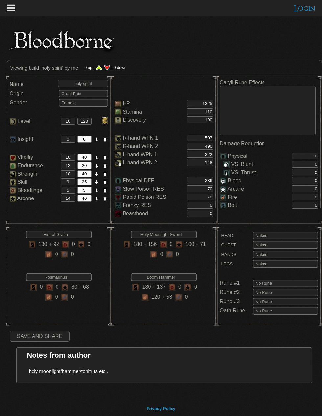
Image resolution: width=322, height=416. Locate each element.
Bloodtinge (26, 190)
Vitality (21, 157)
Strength (23, 174)
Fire (232, 197)
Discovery (134, 120)
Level (20, 121)
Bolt (232, 205)
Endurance (26, 165)
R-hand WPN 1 (140, 138)
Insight (21, 139)
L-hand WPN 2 (140, 162)
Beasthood (135, 213)
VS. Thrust (239, 172)
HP (126, 103)
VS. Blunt (238, 164)
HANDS (228, 254)
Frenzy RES (137, 205)
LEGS (226, 263)
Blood (234, 180)
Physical (237, 156)
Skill (18, 182)
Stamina (132, 111)
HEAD (226, 235)
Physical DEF (138, 180)
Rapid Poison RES (144, 197)
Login (304, 8)
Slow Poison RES (143, 189)
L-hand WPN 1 (140, 154)
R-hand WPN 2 (140, 146)
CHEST (228, 244)
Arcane (22, 198)
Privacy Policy (161, 408)
